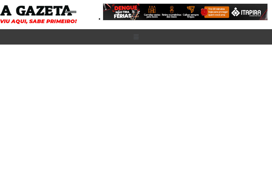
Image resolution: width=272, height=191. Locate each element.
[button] (136, 37)
